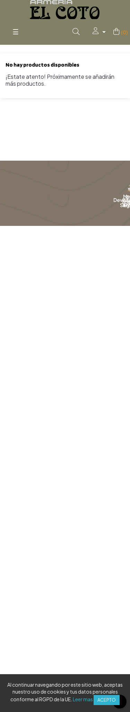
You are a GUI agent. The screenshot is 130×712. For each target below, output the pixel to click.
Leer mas (83, 699)
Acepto (106, 700)
